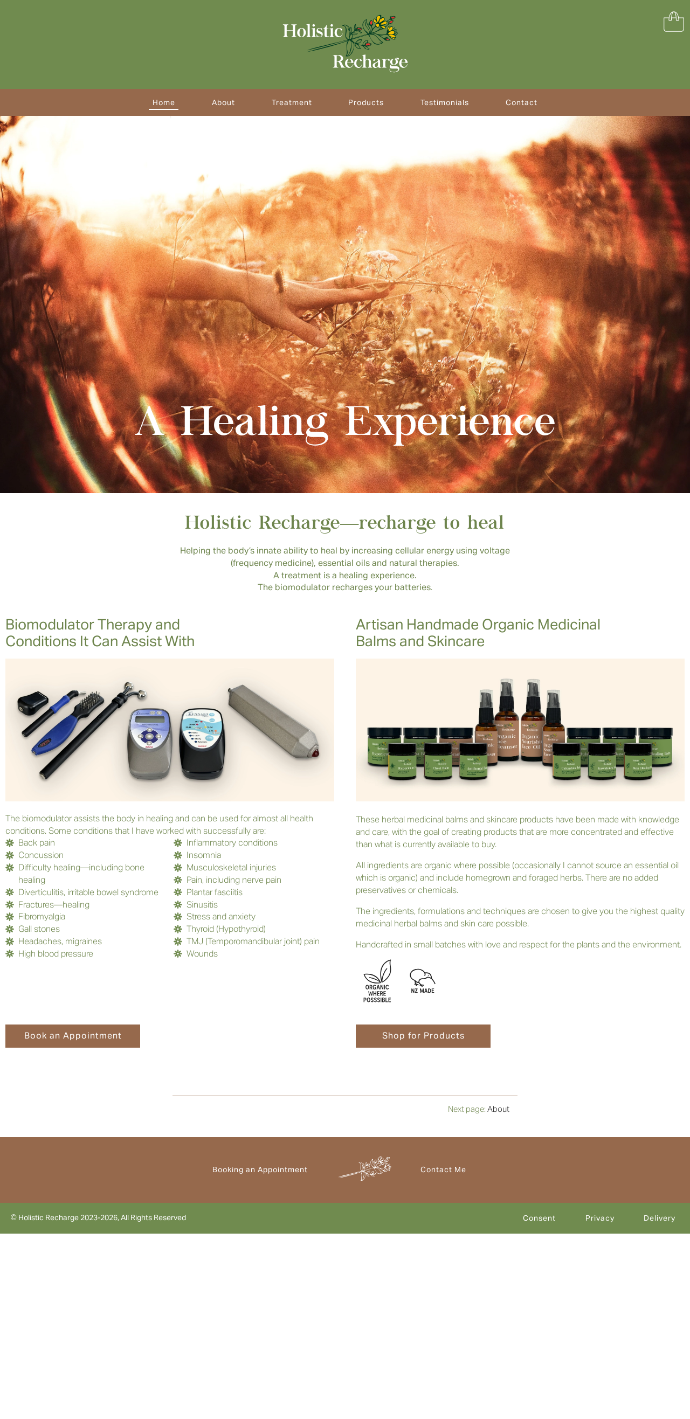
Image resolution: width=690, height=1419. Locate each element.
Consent (539, 1218)
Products (366, 102)
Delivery (659, 1218)
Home (164, 102)
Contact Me (443, 1169)
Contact (521, 102)
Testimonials (444, 102)
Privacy (600, 1218)
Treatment (292, 102)
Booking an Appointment (260, 1169)
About (223, 102)
